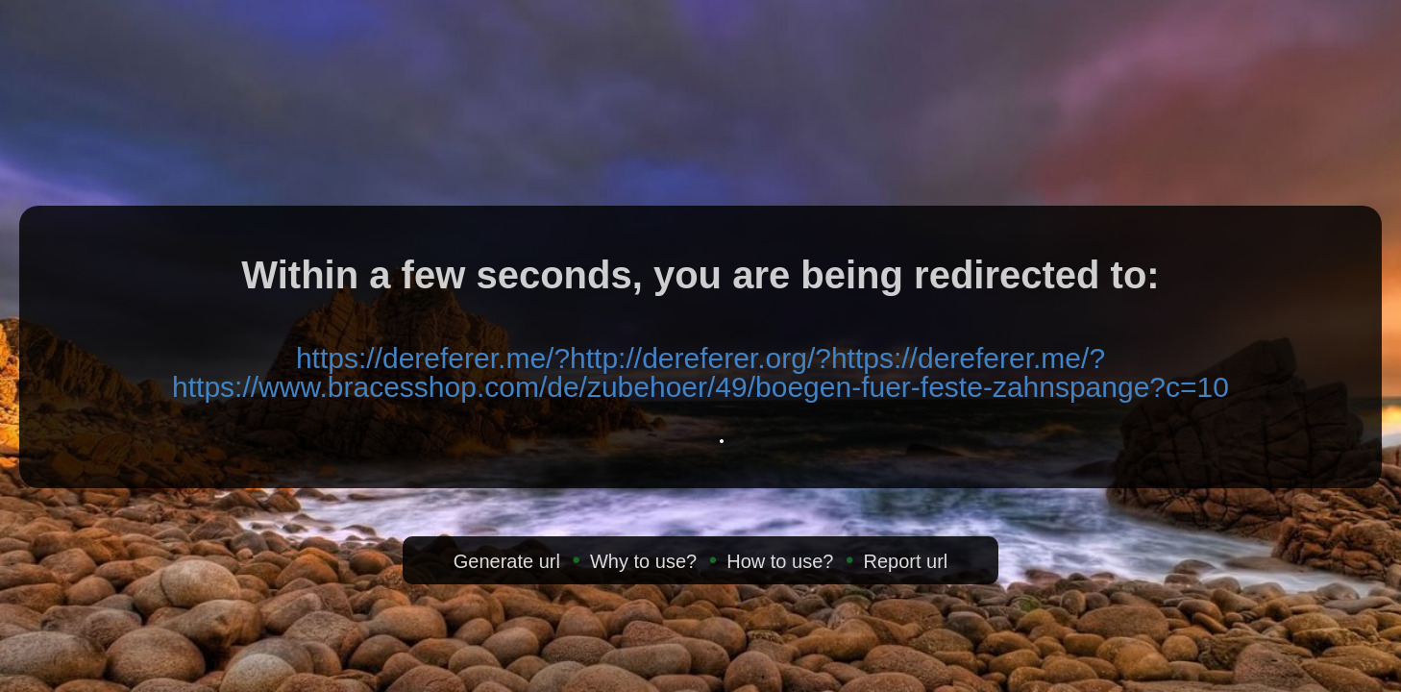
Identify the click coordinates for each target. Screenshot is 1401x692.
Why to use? (643, 561)
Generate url (507, 561)
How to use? (779, 561)
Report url (905, 561)
